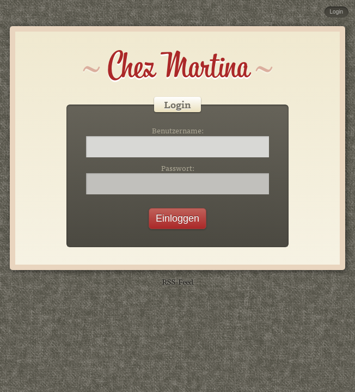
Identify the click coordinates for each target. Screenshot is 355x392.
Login (336, 12)
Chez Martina (178, 66)
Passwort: (177, 168)
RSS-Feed (177, 281)
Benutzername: (178, 130)
